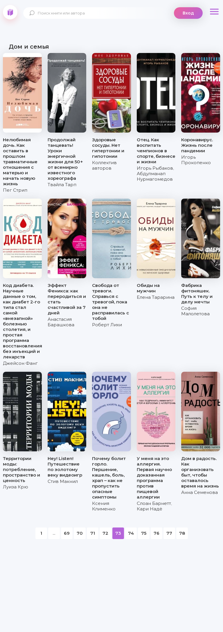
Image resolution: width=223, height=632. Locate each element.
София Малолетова (195, 310)
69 (67, 533)
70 (80, 533)
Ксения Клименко (104, 506)
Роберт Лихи (107, 324)
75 (143, 533)
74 (131, 533)
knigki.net (10, 12)
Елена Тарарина (156, 297)
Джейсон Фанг (20, 363)
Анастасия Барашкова (61, 321)
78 (182, 533)
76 (156, 533)
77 (169, 533)
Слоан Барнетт (154, 503)
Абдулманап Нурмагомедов (155, 176)
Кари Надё (149, 509)
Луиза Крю (15, 487)
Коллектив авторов (104, 165)
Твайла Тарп (62, 184)
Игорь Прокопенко (196, 159)
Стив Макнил (63, 481)
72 (105, 533)
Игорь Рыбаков (155, 168)
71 (92, 533)
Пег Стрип (15, 190)
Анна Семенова (199, 492)
